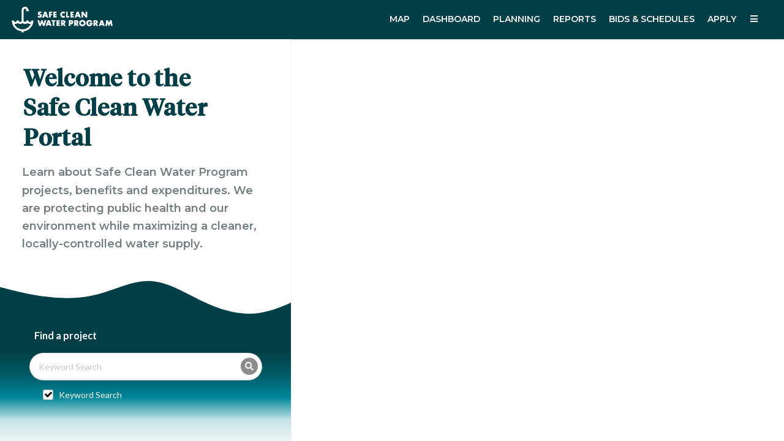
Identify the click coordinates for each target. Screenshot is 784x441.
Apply (721, 18)
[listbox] (755, 19)
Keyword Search (90, 395)
